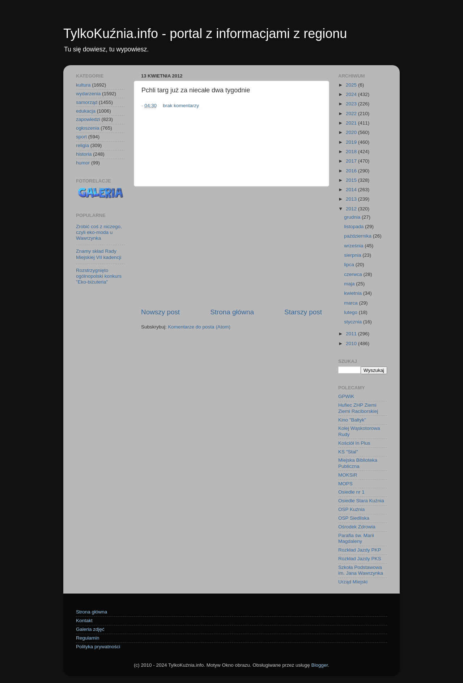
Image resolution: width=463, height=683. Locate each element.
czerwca (353, 274)
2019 (352, 142)
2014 (352, 189)
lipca (350, 264)
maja (350, 283)
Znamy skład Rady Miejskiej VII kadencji (98, 254)
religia (82, 145)
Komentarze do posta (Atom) (199, 327)
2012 (352, 208)
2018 (352, 151)
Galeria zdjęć (90, 629)
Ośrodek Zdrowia (356, 526)
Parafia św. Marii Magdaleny (356, 538)
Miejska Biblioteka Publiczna (357, 463)
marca (351, 303)
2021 (352, 123)
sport (81, 136)
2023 (352, 103)
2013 (352, 199)
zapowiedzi (88, 119)
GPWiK (346, 396)
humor (83, 162)
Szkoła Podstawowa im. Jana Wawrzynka (360, 570)
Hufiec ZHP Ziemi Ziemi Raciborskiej (358, 408)
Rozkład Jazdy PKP (359, 550)
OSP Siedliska (353, 518)
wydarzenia (88, 93)
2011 (352, 333)
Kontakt (84, 620)
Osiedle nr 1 (351, 492)
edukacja (85, 111)
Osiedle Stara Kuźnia (361, 500)
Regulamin (87, 638)
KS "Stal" (348, 451)
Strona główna (232, 312)
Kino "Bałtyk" (352, 420)
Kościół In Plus (354, 443)
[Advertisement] (231, 247)
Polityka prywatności (98, 646)
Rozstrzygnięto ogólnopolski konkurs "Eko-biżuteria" (99, 276)
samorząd (86, 102)
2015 (352, 180)
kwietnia (353, 293)
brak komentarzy (181, 105)
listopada (354, 226)
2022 (352, 113)
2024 (352, 94)
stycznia (353, 321)
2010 (352, 343)
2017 (352, 161)
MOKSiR (347, 475)
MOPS (345, 483)
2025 (352, 85)
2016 (352, 170)
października (358, 236)
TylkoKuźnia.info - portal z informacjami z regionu (205, 33)
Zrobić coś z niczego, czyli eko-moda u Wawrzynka (99, 232)
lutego (351, 312)
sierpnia (353, 255)
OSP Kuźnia (351, 509)
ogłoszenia (87, 128)
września (354, 245)
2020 (352, 132)
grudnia (353, 217)
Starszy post (303, 312)
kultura (83, 85)
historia (84, 154)
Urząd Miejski (353, 581)
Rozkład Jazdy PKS (359, 558)
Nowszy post (160, 312)
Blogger (319, 665)
